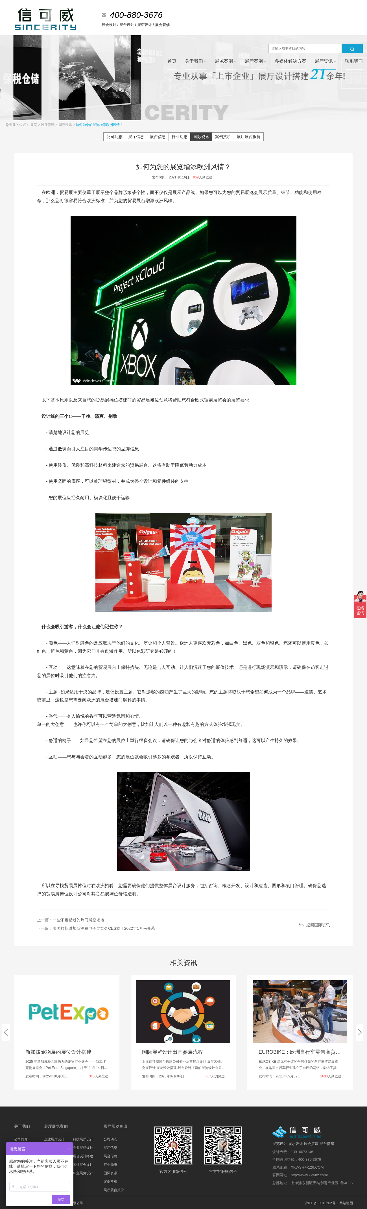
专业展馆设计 (83, 1148)
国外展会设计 (83, 1165)
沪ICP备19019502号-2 (321, 1203)
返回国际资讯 (318, 925)
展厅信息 (136, 136)
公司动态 (114, 136)
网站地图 (346, 1203)
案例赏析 (223, 136)
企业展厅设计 (54, 1139)
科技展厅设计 (83, 1139)
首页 (34, 125)
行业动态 (179, 136)
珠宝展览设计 (83, 1173)
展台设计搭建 (83, 1156)
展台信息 (158, 136)
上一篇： (70, 920)
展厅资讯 (48, 125)
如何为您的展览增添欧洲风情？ (99, 125)
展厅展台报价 (249, 136)
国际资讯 (65, 125)
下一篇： (96, 928)
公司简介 (21, 1139)
